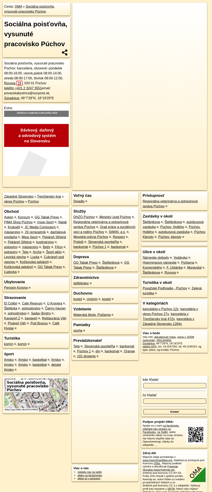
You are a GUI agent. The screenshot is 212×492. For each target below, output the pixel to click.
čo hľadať (150, 395)
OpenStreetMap (136, 148)
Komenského (152, 267)
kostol (77, 299)
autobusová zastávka (173, 232)
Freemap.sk (157, 148)
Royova (13, 83)
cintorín (92, 299)
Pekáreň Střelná (54, 237)
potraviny (11, 247)
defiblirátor (81, 283)
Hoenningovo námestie (160, 262)
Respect (119, 237)
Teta (25, 252)
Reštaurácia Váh (54, 318)
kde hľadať (151, 379)
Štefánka (10, 308)
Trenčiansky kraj (49, 196)
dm (97, 351)
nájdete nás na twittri (89, 472)
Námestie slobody (156, 257)
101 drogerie (86, 356)
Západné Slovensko (18, 196)
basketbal (40, 359)
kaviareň (31, 318)
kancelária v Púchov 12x (160, 309)
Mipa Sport (30, 237)
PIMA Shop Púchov (18, 222)
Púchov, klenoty (170, 237)
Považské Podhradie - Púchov (165, 288)
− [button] (79, 16)
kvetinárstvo (45, 242)
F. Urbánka (175, 267)
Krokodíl (14, 227)
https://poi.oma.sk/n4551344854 (188, 148)
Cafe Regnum (32, 303)
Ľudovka (10, 272)
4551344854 (164, 340)
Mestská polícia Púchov (90, 237)
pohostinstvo (31, 308)
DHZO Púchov (84, 217)
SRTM (171, 488)
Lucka (34, 257)
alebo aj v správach (88, 478)
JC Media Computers (40, 227)
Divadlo (78, 201)
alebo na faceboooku (89, 475)
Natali (62, 222)
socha (77, 330)
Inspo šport (45, 222)
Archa (37, 252)
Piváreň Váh (17, 323)
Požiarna (187, 262)
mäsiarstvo (12, 232)
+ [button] (79, 10)
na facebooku (171, 425)
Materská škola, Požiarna (92, 315)
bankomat (80, 247)
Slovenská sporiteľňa (103, 242)
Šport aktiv (54, 252)
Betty (46, 247)
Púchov (33, 201)
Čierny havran (55, 308)
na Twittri (162, 432)
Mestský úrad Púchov (115, 217)
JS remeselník (35, 232)
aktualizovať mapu (165, 336)
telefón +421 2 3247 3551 (23, 88)
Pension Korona (16, 287)
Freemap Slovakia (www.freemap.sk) (160, 468)
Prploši (78, 242)
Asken (8, 217)
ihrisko (9, 359)
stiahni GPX (150, 346)
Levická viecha (15, 257)
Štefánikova (111, 262)
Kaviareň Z (12, 318)
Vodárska (180, 257)
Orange (129, 351)
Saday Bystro (41, 313)
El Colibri (10, 303)
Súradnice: (12, 98)
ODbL (157, 463)
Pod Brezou (39, 323)
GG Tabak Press (47, 217)
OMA (18, 6)
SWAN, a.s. (117, 232)
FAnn (59, 247)
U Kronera (54, 303)
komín (8, 344)
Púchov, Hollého (172, 227)
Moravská (194, 267)
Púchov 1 (99, 247)
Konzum (24, 217)
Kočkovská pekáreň (34, 262)
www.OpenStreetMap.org (157, 460)
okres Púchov (14, 201)
